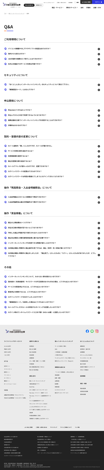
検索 (78, 2)
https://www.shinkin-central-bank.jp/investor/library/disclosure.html (35, 466)
